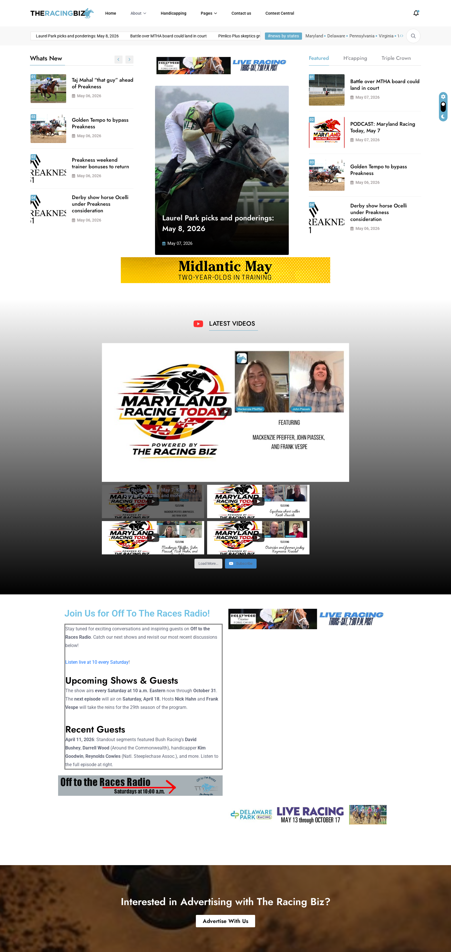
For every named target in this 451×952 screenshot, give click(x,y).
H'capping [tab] (355, 58)
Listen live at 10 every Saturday (97, 626)
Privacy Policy (405, 937)
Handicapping (173, 13)
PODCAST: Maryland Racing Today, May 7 (95, 203)
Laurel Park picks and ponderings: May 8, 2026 (101, 83)
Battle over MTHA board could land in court (108, 36)
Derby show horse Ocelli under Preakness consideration (378, 212)
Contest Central (279, 13)
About (136, 13)
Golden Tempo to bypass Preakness (378, 170)
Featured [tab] (319, 58)
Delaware (336, 36)
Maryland (314, 36)
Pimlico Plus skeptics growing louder (190, 36)
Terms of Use (369, 937)
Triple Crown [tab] (396, 58)
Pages (206, 13)
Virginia (386, 36)
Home (110, 13)
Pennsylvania (361, 36)
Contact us (241, 13)
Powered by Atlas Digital (140, 937)
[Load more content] (208, 527)
